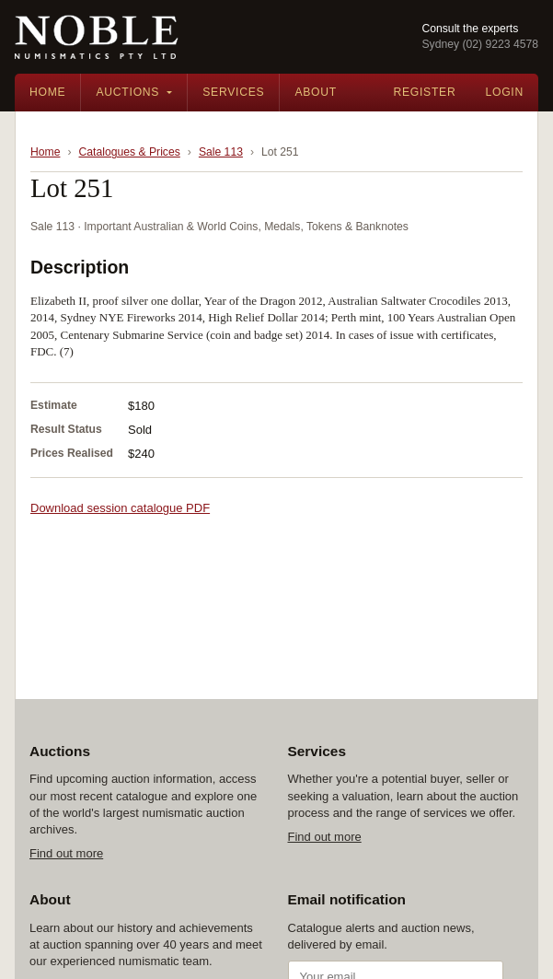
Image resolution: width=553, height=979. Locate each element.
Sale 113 (221, 152)
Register (424, 92)
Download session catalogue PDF (120, 508)
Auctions (127, 92)
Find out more (66, 853)
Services (233, 92)
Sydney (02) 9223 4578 (479, 44)
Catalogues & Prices (129, 152)
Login (504, 92)
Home (47, 92)
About (315, 92)
